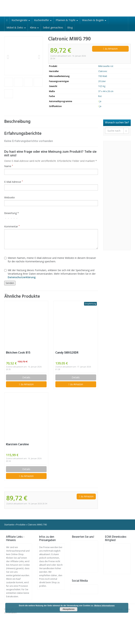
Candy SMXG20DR (66, 352)
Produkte (20, 524)
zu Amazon (110, 48)
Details (26, 377)
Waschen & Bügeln (94, 20)
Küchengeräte (21, 20)
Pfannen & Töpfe (67, 20)
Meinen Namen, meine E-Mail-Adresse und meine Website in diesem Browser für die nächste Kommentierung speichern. (50, 259)
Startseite (9, 524)
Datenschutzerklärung (22, 277)
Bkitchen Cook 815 (18, 352)
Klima (34, 27)
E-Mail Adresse (13, 181)
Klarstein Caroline (17, 444)
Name (8, 166)
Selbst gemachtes (53, 27)
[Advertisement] (117, 195)
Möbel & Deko (16, 27)
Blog (70, 27)
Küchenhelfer (43, 20)
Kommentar (12, 226)
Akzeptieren (69, 609)
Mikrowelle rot (105, 66)
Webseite (9, 197)
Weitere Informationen (104, 605)
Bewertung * (11, 213)
